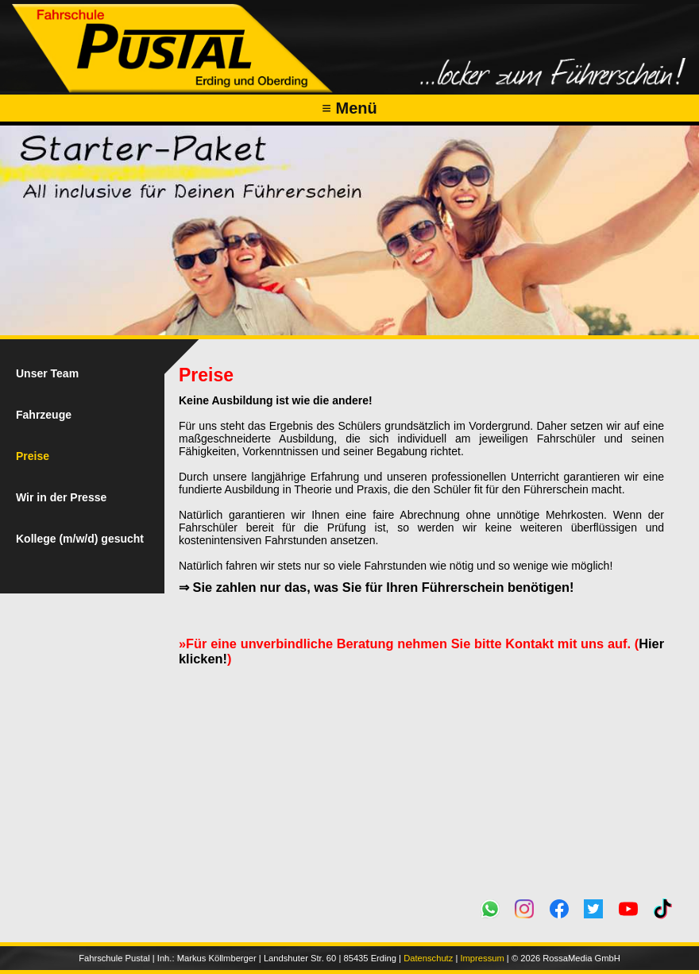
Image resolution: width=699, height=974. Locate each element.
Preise (32, 456)
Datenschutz (428, 958)
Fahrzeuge (43, 414)
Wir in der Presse (61, 497)
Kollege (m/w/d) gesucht (80, 538)
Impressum (482, 958)
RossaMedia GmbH (581, 958)
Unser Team (47, 373)
